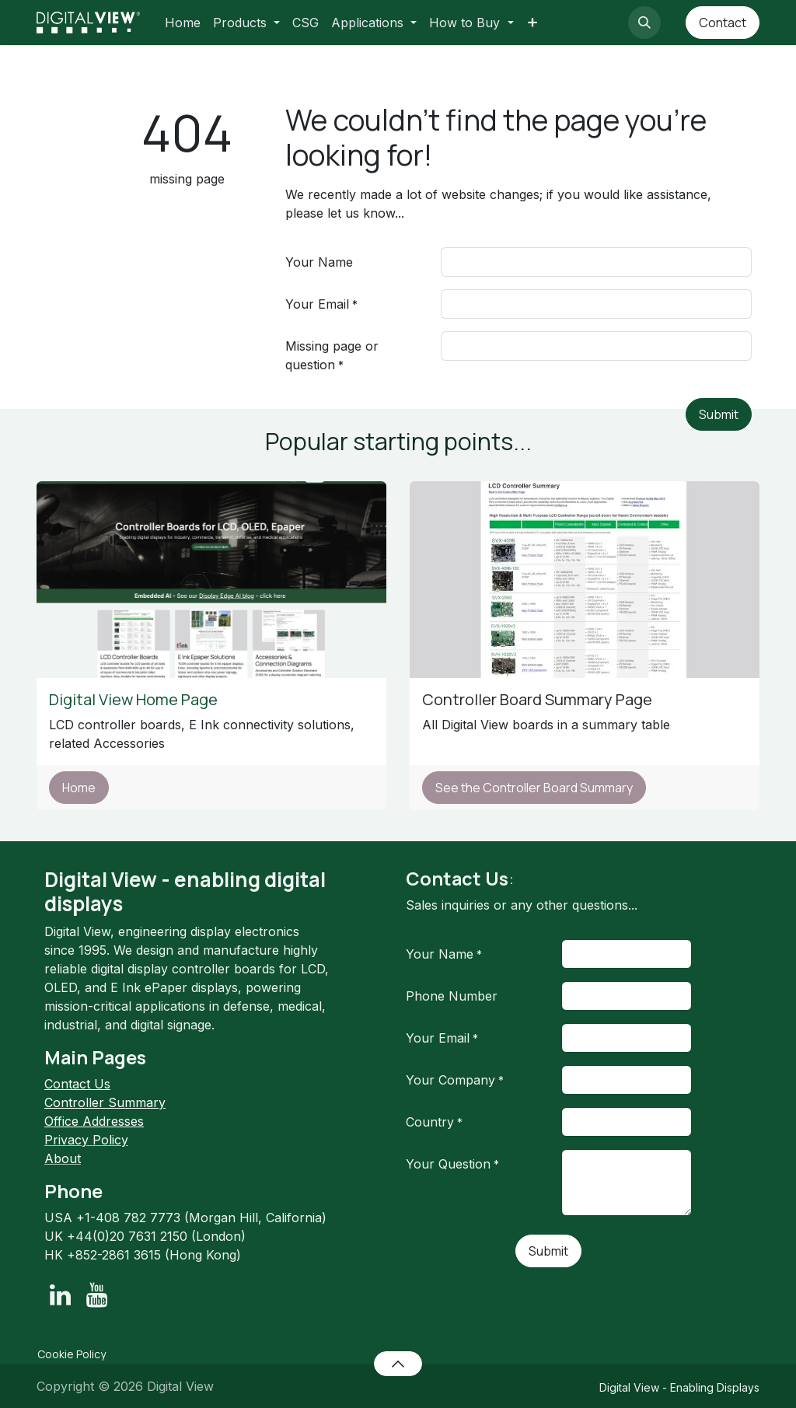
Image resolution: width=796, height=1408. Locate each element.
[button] (644, 22)
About (62, 1158)
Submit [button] (718, 414)
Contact (722, 22)
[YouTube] (96, 1295)
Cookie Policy (71, 1354)
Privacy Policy (86, 1140)
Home (79, 787)
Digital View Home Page (135, 699)
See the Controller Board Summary (534, 787)
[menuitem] (183, 22)
